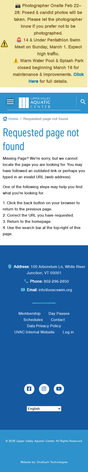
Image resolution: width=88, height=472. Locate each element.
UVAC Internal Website (34, 332)
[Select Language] (44, 408)
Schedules (33, 319)
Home (13, 118)
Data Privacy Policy (44, 325)
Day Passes (59, 313)
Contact (58, 319)
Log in (68, 332)
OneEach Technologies (52, 462)
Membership (29, 313)
